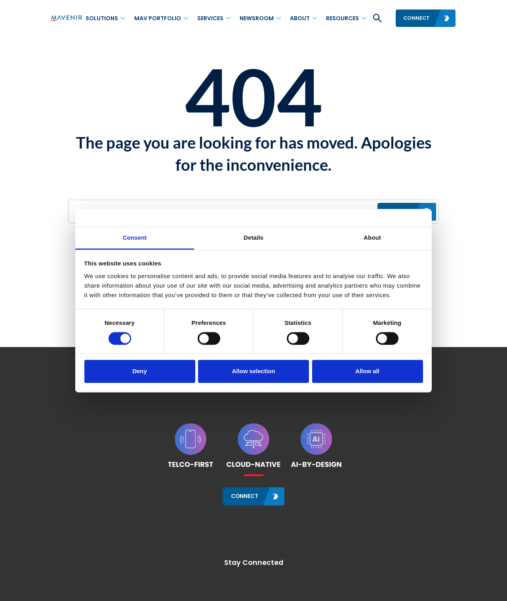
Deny (139, 371)
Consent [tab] (135, 237)
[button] (377, 18)
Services (210, 18)
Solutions (102, 18)
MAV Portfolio (157, 18)
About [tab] (372, 237)
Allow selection (253, 371)
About (300, 18)
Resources (342, 18)
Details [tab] (253, 237)
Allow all (367, 371)
